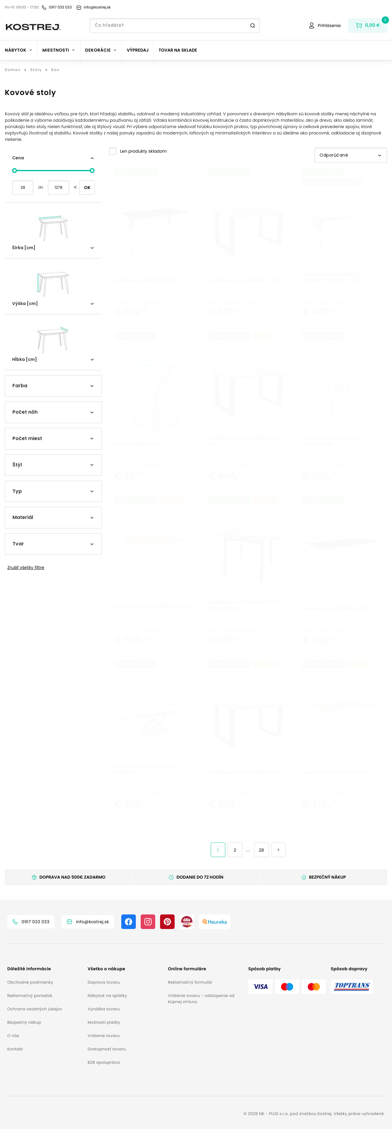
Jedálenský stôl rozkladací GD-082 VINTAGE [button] (246, 620)
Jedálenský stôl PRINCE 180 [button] (335, 623)
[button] (138, 151)
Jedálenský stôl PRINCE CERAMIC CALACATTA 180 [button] (333, 292)
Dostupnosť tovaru (107, 1049)
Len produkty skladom (143, 151)
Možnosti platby (104, 1022)
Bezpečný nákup (24, 1022)
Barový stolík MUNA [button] (138, 459)
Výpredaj (138, 50)
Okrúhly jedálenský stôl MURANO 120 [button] (331, 456)
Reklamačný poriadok (29, 995)
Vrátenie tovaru (104, 1036)
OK (87, 188)
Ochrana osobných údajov (34, 1009)
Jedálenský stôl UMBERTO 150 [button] (244, 295)
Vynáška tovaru (104, 1009)
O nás (13, 1036)
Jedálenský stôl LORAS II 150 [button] (336, 787)
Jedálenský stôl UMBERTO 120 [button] (244, 787)
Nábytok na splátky (107, 995)
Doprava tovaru (104, 982)
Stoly (36, 70)
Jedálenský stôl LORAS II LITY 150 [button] (153, 620)
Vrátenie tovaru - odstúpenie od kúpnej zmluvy (201, 999)
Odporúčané (351, 155)
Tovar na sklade (178, 50)
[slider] (14, 170)
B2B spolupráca (104, 1062)
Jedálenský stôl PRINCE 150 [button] (147, 295)
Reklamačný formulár (190, 982)
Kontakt (15, 1049)
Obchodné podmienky (30, 982)
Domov (13, 70)
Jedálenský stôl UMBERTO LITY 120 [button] (245, 456)
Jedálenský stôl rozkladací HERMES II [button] (147, 784)
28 (261, 850)
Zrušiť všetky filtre (25, 567)
